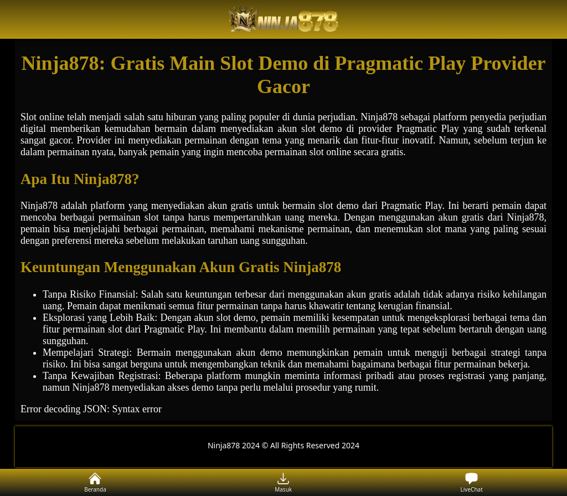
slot (308, 128)
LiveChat (472, 482)
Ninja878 (39, 205)
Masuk (283, 482)
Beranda (95, 482)
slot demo (236, 317)
